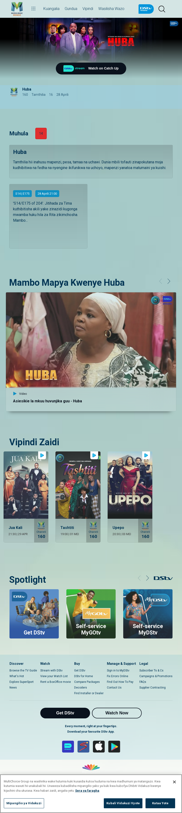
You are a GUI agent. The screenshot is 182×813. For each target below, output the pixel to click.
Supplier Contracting (152, 687)
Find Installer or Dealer (89, 693)
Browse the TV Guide (23, 670)
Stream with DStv (51, 670)
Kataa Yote (160, 803)
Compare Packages (87, 682)
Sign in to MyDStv (118, 670)
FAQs (142, 682)
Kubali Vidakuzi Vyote (123, 803)
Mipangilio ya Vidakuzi (23, 803)
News (13, 687)
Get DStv (79, 670)
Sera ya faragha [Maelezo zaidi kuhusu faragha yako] (87, 790)
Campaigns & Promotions (156, 676)
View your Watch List (54, 676)
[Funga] (174, 782)
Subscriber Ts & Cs (151, 670)
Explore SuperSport (21, 682)
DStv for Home (83, 676)
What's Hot (16, 676)
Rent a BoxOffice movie (55, 682)
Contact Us (114, 687)
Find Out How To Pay (120, 682)
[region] (91, 793)
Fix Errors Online (117, 676)
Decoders (80, 687)
